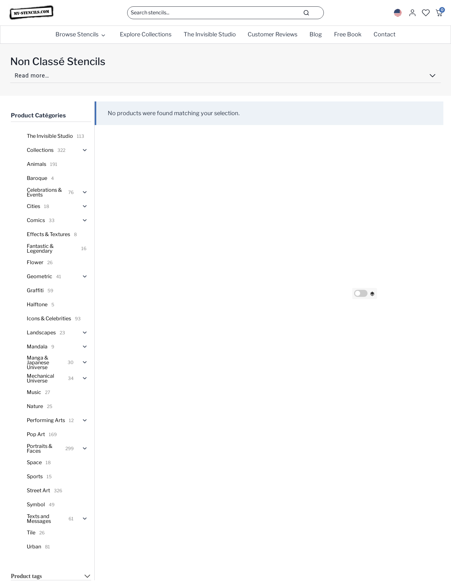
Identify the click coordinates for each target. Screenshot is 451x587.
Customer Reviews (272, 34)
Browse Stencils (76, 34)
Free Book (347, 34)
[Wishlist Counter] (426, 13)
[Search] (225, 12)
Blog (315, 34)
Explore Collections (145, 34)
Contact (385, 34)
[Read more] (225, 77)
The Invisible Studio (210, 34)
